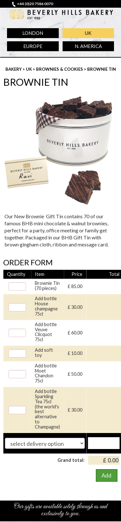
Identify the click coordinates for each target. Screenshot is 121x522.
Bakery (14, 69)
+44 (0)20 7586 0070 (35, 3)
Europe (32, 46)
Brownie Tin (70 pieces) (47, 286)
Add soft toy (44, 353)
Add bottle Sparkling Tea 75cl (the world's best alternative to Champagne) (47, 409)
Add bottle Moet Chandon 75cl (46, 373)
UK (88, 33)
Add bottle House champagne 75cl (46, 306)
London (32, 33)
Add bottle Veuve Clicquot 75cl (46, 332)
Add (106, 475)
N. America (88, 46)
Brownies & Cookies (60, 69)
